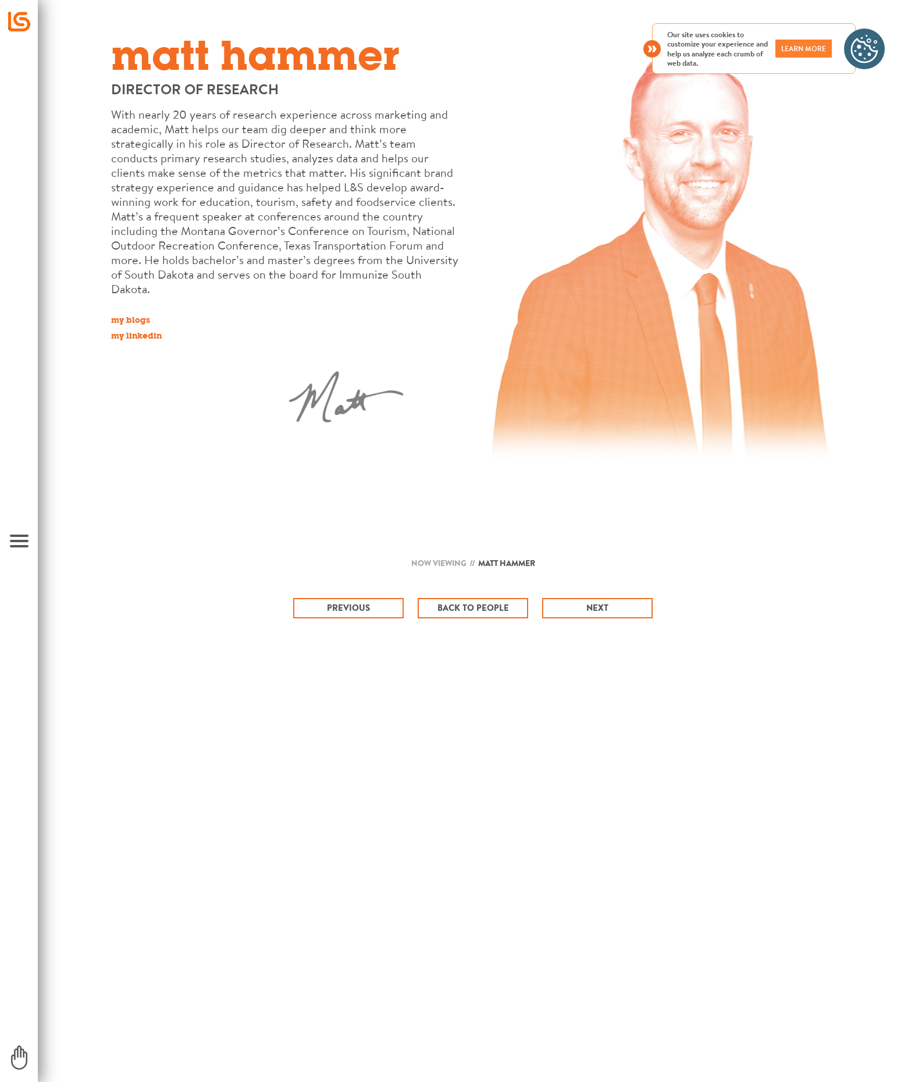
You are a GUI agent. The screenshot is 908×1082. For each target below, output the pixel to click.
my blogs (130, 321)
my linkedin (136, 337)
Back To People (473, 607)
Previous (348, 607)
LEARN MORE (803, 49)
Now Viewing (439, 563)
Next (597, 607)
